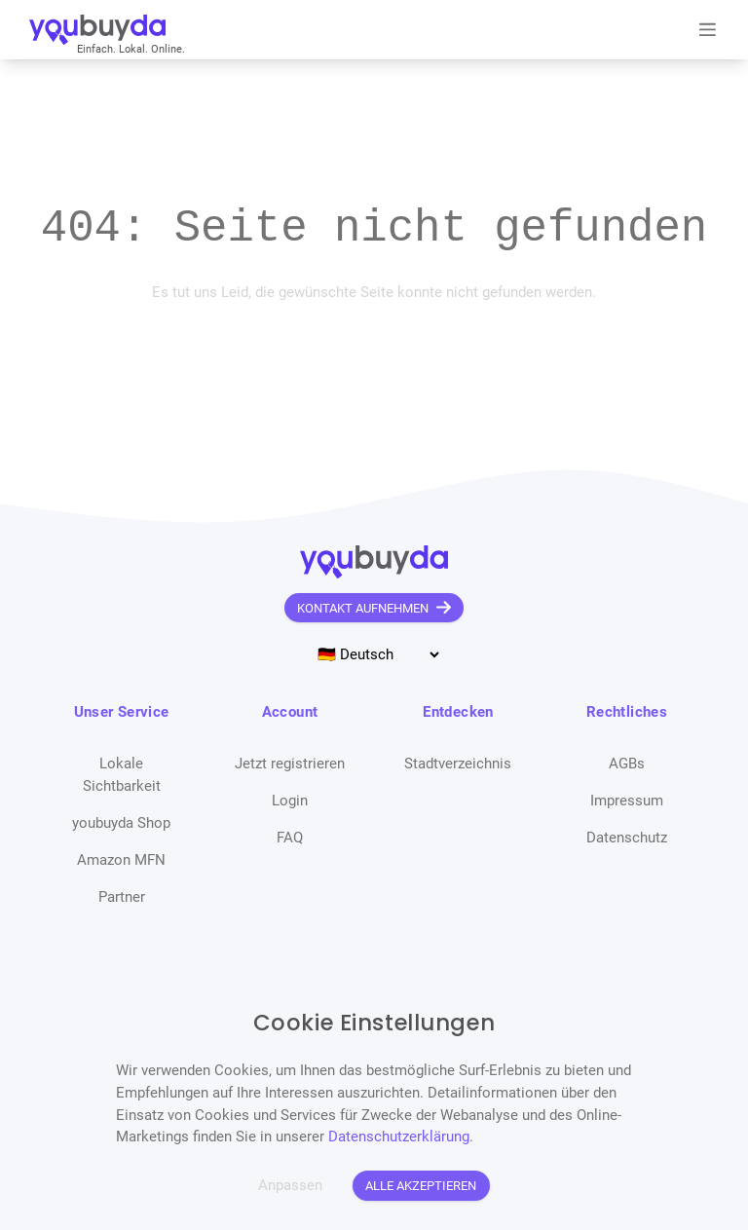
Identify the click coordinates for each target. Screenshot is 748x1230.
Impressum (626, 800)
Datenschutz (626, 837)
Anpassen (290, 1185)
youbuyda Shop (121, 823)
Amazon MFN (121, 860)
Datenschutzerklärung (398, 1136)
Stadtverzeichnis (457, 763)
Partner (121, 897)
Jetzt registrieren (290, 763)
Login (290, 800)
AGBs (627, 763)
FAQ (290, 837)
